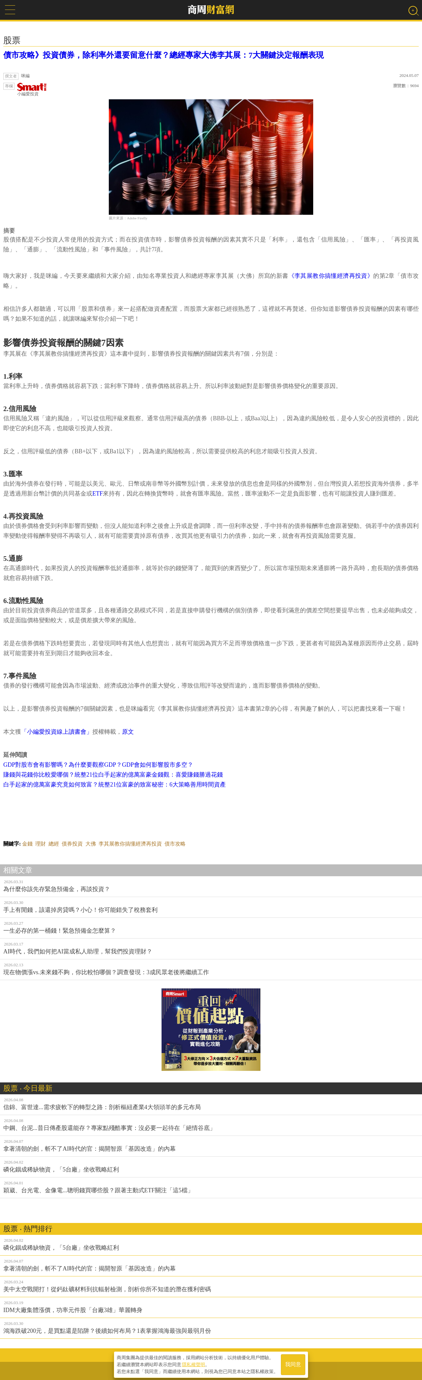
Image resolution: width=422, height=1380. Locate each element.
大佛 (90, 844)
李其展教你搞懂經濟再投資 (130, 844)
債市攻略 (175, 844)
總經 (53, 844)
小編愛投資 (32, 89)
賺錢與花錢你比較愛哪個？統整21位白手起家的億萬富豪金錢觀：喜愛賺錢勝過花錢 (113, 774)
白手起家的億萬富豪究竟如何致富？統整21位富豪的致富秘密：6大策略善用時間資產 (114, 784)
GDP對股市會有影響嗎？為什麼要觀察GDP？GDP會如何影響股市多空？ (98, 764)
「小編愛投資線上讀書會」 (56, 731)
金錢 (27, 844)
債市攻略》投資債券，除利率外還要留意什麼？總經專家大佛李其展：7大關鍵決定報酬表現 (163, 55)
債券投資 (72, 844)
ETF (97, 493)
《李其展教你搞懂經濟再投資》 (331, 276)
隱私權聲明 (193, 1363)
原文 (128, 731)
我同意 (293, 1364)
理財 (40, 844)
